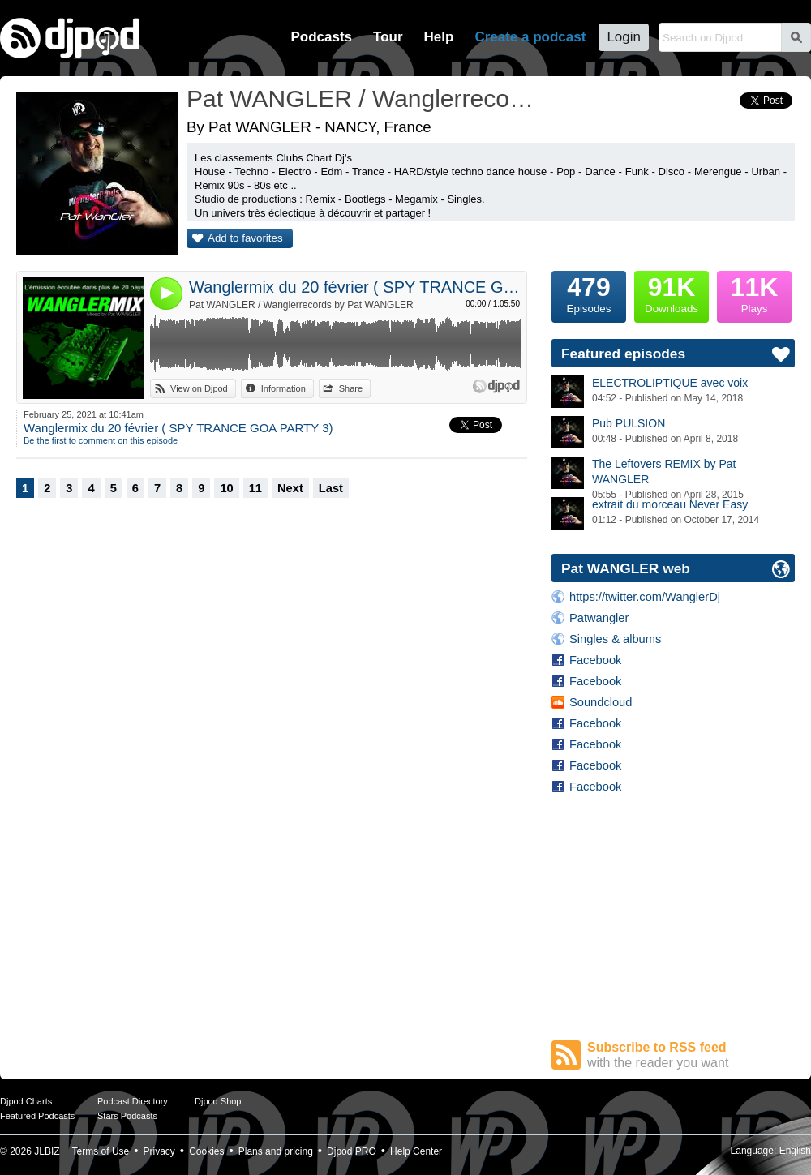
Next (290, 488)
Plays (754, 293)
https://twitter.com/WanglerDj (644, 596)
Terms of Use (101, 1151)
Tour (388, 37)
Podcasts (321, 37)
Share (351, 388)
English (795, 1150)
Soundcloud (600, 702)
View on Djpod (199, 388)
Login (624, 37)
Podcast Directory (132, 1101)
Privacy (159, 1151)
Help (439, 37)
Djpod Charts (26, 1101)
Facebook (595, 660)
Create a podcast (530, 37)
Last (331, 488)
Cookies (206, 1151)
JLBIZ (46, 1151)
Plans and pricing (275, 1151)
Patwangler (599, 617)
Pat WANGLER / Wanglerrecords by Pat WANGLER (301, 305)
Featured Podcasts (37, 1116)
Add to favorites (245, 238)
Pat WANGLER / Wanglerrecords (361, 98)
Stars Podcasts (127, 1116)
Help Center (416, 1151)
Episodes (588, 293)
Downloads (671, 293)
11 (255, 488)
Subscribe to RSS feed (691, 1055)
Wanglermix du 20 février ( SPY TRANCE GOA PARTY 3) (355, 287)
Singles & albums (615, 639)
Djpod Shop (218, 1101)
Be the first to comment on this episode (101, 440)
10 (226, 488)
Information (283, 388)
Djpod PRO (351, 1151)
